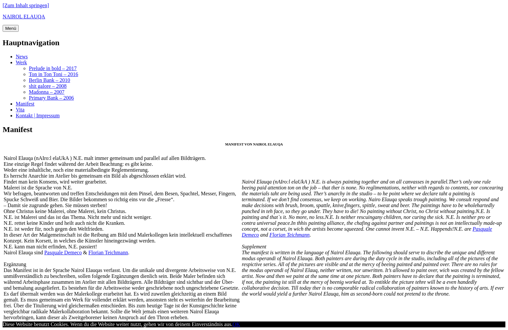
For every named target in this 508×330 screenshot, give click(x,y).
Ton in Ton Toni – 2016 (53, 74)
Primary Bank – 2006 (51, 98)
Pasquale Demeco (63, 252)
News (22, 56)
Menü (10, 28)
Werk (21, 62)
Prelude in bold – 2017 (53, 68)
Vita (20, 109)
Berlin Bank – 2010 (49, 80)
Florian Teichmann (108, 252)
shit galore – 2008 (48, 86)
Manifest (25, 104)
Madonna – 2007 (46, 92)
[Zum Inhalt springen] (26, 5)
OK (236, 324)
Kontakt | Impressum (38, 115)
